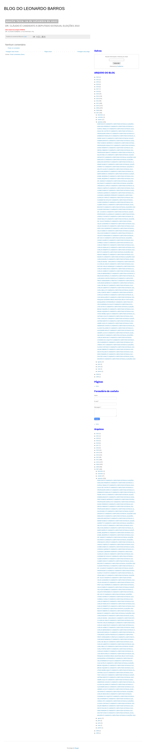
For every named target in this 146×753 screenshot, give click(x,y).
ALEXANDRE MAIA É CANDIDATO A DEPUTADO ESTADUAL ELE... (116, 330)
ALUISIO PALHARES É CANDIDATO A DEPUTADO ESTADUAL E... (115, 328)
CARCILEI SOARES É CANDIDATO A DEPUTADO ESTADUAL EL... (115, 295)
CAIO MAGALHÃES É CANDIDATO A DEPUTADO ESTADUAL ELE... (116, 297)
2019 (97, 84)
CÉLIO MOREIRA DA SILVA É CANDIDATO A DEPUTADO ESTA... (115, 304)
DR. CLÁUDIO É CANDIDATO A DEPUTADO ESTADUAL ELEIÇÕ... (115, 212)
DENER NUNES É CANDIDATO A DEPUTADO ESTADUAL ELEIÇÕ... (116, 164)
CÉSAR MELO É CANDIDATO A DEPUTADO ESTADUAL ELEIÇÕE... (116, 219)
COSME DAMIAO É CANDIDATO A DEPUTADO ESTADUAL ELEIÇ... (116, 190)
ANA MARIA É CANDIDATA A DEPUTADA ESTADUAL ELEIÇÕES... (115, 335)
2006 (97, 374)
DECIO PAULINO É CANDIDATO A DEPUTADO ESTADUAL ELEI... (115, 352)
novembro (100, 117)
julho (99, 364)
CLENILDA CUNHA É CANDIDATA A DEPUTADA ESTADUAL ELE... (115, 197)
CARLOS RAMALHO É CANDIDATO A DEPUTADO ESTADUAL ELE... (116, 247)
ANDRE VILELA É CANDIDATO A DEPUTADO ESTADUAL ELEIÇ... (115, 323)
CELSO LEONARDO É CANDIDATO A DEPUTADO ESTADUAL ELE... (116, 223)
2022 (97, 77)
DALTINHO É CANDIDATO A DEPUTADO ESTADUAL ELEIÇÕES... (115, 183)
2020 (97, 82)
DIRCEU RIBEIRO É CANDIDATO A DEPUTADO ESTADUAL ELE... (115, 150)
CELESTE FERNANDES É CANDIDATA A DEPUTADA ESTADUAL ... (116, 235)
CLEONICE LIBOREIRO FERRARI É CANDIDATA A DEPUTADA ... (115, 195)
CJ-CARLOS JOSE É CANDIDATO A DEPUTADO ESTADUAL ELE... (116, 264)
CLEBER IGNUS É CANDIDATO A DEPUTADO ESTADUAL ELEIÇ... (115, 204)
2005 (97, 377)
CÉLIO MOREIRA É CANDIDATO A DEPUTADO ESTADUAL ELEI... (115, 342)
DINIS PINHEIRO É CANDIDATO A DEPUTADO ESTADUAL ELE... (115, 354)
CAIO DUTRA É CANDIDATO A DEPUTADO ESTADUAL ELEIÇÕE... (116, 306)
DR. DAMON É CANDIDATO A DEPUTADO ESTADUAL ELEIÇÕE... (115, 181)
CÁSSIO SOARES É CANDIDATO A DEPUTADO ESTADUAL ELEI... (116, 240)
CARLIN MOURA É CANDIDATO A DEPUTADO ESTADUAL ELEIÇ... (116, 259)
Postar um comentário (14, 48)
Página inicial (48, 51)
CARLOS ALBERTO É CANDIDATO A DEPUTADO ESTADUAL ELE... (116, 287)
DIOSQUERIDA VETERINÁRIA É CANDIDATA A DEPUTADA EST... (115, 302)
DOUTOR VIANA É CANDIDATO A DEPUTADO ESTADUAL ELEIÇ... (116, 356)
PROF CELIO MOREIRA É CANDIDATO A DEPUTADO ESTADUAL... (116, 228)
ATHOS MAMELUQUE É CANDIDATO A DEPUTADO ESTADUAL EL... (116, 314)
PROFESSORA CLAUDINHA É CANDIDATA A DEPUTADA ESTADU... (116, 214)
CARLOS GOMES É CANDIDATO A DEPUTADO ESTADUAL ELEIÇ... (116, 271)
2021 (97, 79)
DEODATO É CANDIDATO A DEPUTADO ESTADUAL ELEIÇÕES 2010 (116, 157)
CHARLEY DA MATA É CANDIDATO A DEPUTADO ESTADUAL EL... (116, 216)
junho (99, 366)
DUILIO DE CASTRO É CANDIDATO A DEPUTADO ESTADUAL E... (115, 131)
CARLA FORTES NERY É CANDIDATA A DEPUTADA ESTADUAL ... (115, 292)
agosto (100, 362)
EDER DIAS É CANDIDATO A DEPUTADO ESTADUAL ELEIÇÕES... (116, 124)
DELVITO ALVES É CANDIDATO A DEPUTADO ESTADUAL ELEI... (115, 169)
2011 (97, 103)
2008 (97, 110)
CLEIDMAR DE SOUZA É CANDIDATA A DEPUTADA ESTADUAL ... (115, 200)
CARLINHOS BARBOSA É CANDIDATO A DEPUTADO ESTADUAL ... (116, 283)
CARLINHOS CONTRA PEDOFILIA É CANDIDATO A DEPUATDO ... (115, 278)
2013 (97, 98)
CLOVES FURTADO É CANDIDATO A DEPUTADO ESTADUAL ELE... (116, 347)
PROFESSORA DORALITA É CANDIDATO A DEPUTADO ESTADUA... (116, 145)
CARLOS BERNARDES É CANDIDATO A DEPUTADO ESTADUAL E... (116, 273)
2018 (97, 86)
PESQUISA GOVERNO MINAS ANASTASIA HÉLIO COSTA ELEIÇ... (115, 299)
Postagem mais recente (12, 51)
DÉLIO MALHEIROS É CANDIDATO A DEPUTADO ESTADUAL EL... (116, 171)
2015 (97, 94)
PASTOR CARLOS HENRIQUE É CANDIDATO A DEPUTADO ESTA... (116, 266)
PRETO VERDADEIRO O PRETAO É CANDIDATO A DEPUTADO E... (116, 280)
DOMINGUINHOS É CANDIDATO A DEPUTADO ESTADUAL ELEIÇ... (116, 140)
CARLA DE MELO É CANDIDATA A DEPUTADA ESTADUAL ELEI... (115, 285)
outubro (100, 119)
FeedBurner (120, 66)
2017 (97, 89)
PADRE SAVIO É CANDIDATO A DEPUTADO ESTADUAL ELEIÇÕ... (115, 138)
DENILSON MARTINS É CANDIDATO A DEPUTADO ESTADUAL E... (116, 162)
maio (99, 369)
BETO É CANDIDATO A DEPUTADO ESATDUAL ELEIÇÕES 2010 (115, 252)
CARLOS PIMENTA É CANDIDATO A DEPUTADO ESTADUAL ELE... (116, 245)
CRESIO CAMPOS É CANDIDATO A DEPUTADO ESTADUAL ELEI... (116, 188)
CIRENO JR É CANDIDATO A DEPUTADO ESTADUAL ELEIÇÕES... (116, 344)
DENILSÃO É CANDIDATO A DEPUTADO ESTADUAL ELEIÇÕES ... (115, 159)
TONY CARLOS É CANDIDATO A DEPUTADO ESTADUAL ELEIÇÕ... (116, 318)
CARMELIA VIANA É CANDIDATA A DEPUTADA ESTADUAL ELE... (115, 242)
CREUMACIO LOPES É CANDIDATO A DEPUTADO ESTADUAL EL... (116, 185)
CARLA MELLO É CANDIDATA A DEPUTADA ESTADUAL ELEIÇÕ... (115, 290)
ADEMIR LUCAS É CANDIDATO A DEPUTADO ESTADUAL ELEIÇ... (116, 333)
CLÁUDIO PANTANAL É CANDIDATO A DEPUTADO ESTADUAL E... (116, 209)
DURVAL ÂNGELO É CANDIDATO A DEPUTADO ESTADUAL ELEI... (116, 129)
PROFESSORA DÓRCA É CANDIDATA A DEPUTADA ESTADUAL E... (116, 133)
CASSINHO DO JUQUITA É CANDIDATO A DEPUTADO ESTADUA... (116, 340)
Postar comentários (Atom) (17, 54)
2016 (97, 91)
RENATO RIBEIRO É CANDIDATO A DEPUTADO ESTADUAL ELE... (115, 254)
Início (97, 386)
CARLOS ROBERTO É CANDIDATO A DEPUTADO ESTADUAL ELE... (116, 250)
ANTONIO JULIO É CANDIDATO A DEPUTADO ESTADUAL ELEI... (115, 316)
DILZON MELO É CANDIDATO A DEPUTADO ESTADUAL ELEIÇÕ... (116, 155)
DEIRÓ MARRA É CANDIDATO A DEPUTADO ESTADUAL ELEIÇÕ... (116, 174)
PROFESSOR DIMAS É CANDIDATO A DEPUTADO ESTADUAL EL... (116, 152)
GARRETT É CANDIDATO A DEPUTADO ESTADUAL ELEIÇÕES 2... (116, 166)
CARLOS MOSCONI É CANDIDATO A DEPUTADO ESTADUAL (114, 337)
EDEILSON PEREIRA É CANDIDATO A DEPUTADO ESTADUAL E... (115, 126)
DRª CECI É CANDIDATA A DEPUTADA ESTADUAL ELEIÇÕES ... (115, 238)
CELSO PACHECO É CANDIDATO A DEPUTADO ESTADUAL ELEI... (116, 226)
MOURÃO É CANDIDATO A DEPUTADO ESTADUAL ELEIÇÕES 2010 (116, 359)
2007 (97, 112)
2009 (97, 108)
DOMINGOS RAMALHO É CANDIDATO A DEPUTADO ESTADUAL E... (116, 136)
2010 (97, 105)
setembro (100, 122)
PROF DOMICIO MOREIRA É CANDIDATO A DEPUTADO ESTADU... (116, 143)
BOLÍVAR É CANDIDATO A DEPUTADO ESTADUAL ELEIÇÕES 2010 (116, 207)
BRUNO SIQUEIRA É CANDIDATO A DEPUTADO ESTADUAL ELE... (116, 309)
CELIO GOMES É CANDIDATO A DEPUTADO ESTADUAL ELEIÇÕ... (116, 231)
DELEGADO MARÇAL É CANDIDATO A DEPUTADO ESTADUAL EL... (116, 276)
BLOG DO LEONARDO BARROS (34, 8)
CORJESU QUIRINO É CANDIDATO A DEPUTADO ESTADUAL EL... (116, 193)
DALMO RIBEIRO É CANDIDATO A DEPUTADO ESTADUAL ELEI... (115, 349)
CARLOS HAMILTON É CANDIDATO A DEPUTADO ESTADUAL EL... (116, 268)
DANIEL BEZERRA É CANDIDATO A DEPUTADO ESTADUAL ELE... (116, 176)
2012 (97, 101)
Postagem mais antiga (83, 51)
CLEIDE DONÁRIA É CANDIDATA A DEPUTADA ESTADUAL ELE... (115, 202)
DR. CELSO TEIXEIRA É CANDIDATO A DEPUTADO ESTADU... (114, 221)
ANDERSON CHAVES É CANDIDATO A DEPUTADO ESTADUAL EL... (116, 325)
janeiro (100, 371)
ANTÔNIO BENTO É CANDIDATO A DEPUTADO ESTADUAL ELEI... (116, 321)
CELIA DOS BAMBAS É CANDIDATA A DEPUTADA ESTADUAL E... (115, 233)
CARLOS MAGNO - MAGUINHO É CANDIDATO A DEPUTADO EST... (116, 261)
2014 (97, 96)
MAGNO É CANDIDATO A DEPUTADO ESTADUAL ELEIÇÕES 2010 (116, 257)
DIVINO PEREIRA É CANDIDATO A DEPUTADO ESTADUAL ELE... (115, 147)
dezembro (100, 115)
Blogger (77, 748)
